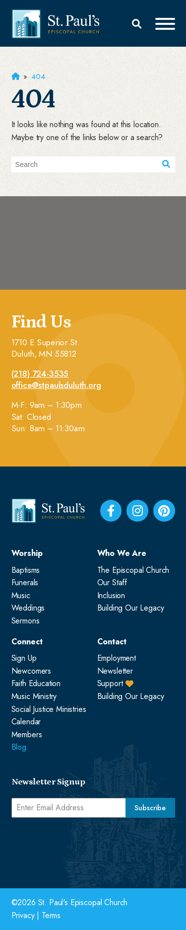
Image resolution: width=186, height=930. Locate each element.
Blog (18, 747)
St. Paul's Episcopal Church (83, 902)
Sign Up (24, 658)
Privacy (23, 915)
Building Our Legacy (130, 608)
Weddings (28, 608)
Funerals (25, 582)
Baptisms (25, 570)
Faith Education (36, 683)
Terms (51, 915)
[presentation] (86, 847)
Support (110, 683)
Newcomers (31, 671)
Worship (27, 553)
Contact (111, 641)
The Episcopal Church (133, 570)
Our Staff (112, 582)
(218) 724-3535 (40, 374)
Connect (27, 641)
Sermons (25, 620)
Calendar (26, 721)
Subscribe (150, 808)
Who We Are (121, 553)
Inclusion (111, 595)
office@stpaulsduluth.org (56, 385)
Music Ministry (34, 696)
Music (20, 595)
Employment (116, 658)
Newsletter (115, 671)
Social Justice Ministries (48, 709)
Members (26, 734)
